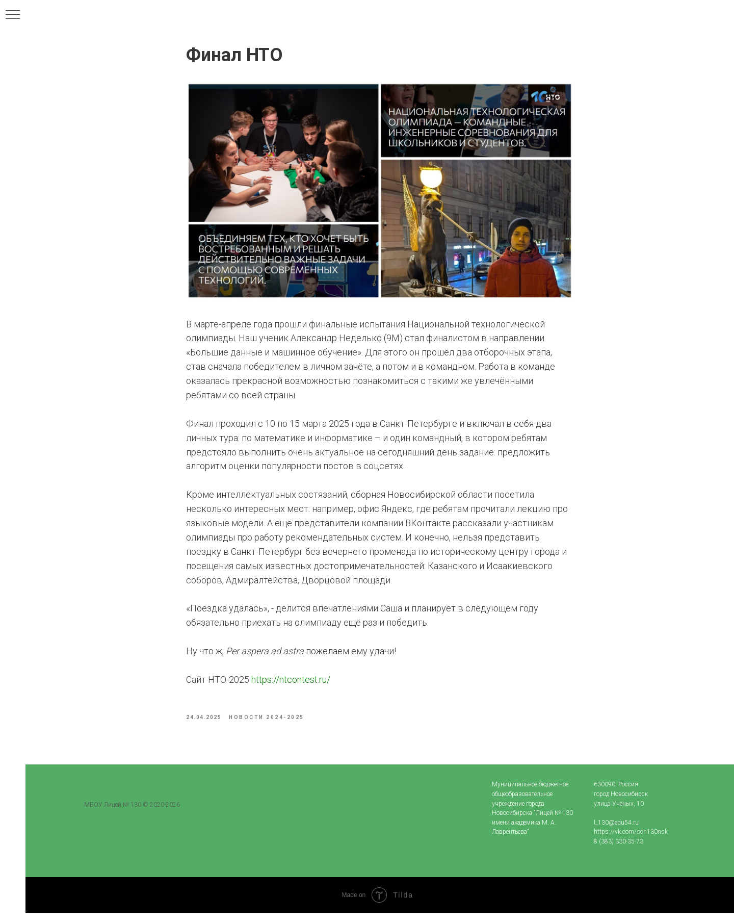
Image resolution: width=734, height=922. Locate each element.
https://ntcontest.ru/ (290, 684)
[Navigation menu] (13, 15)
